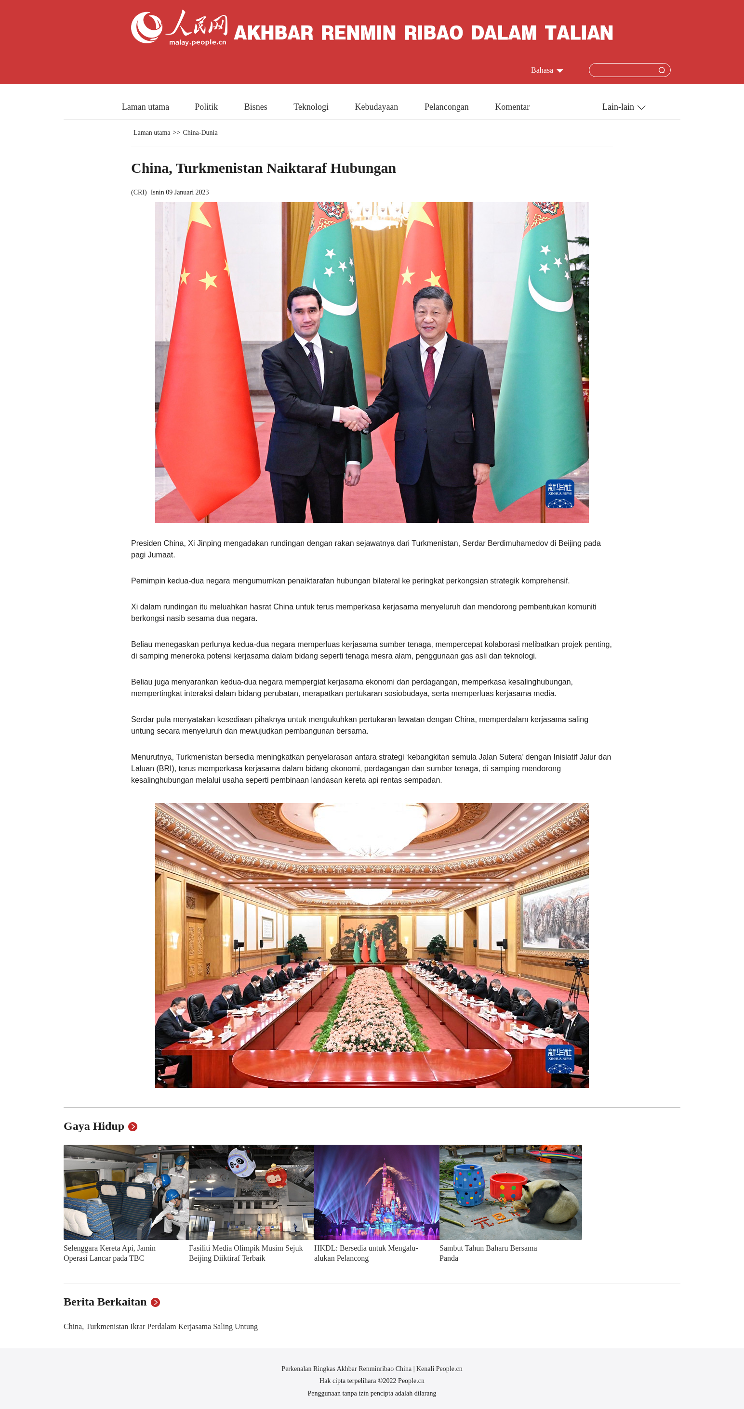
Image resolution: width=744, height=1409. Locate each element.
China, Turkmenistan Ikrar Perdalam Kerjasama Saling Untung (161, 1326)
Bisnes (257, 107)
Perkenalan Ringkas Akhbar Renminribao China (347, 1368)
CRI (139, 192)
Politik (207, 107)
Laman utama (145, 107)
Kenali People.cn (439, 1368)
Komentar (512, 107)
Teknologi (312, 107)
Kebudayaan (377, 107)
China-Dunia (200, 132)
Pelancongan (448, 107)
